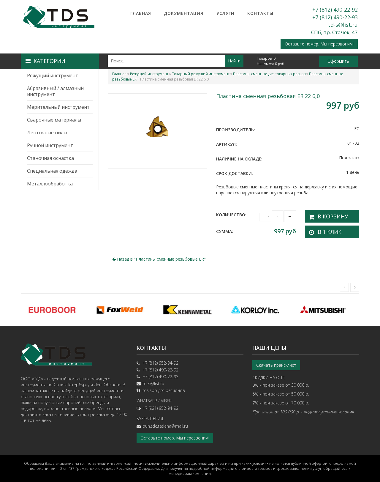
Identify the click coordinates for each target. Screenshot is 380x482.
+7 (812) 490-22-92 (335, 9)
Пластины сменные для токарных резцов (269, 73)
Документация (183, 13)
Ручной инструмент (50, 145)
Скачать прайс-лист (276, 362)
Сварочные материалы (54, 119)
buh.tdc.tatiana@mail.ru (165, 423)
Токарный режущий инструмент (200, 73)
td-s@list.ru (343, 24)
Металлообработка (50, 183)
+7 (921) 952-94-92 (160, 405)
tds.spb (149, 387)
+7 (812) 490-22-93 (335, 17)
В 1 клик (325, 228)
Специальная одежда (52, 171)
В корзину (328, 214)
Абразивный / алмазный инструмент (55, 91)
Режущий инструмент (52, 75)
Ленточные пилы (47, 132)
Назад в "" (159, 256)
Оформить (338, 61)
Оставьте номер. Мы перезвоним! (319, 44)
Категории (45, 60)
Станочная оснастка (50, 158)
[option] (54, 307)
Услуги (225, 13)
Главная (140, 13)
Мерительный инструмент (58, 107)
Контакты (260, 13)
